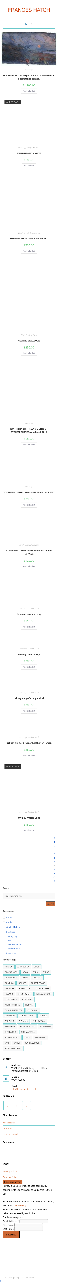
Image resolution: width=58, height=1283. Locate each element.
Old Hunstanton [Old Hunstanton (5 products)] (14, 1010)
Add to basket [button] (29, 91)
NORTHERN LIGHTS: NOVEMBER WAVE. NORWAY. (29, 492)
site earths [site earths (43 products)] (10, 1032)
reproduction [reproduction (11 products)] (27, 1026)
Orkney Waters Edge (29, 817)
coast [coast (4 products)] (25, 977)
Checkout (8, 1128)
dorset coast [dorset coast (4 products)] (38, 983)
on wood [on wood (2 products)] (10, 1015)
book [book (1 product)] (25, 972)
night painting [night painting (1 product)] (12, 1004)
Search (50, 903)
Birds (38, 147)
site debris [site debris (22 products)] (45, 1026)
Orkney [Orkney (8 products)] (43, 1015)
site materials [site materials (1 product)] (12, 1037)
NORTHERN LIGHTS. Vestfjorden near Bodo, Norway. (29, 552)
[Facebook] (7, 1105)
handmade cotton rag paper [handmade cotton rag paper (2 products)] (34, 988)
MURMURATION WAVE (29, 153)
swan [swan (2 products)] (27, 1037)
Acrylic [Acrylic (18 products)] (9, 966)
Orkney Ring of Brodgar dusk (29, 698)
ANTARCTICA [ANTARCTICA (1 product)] (23, 966)
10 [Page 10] (54, 877)
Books (9, 917)
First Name (9, 1224)
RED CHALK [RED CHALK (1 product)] (10, 1026)
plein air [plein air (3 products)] (23, 1021)
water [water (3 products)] (17, 1043)
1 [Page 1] (54, 842)
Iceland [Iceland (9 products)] (9, 994)
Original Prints (13, 927)
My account (9, 1122)
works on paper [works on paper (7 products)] (13, 1048)
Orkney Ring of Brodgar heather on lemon (29, 742)
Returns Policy (10, 1177)
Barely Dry (30, 147)
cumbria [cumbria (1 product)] (9, 983)
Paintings (29, 69)
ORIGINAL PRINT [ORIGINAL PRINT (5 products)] (26, 1015)
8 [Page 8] (54, 869)
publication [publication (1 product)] (39, 1021)
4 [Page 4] (54, 853)
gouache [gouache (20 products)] (9, 988)
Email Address (11, 1221)
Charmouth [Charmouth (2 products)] (11, 977)
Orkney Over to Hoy (29, 654)
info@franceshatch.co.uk (23, 1089)
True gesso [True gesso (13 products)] (40, 1037)
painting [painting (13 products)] (9, 1021)
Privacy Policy (10, 1171)
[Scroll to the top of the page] (0, 1281)
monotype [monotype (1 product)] (27, 999)
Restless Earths (15, 944)
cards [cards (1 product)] (46, 972)
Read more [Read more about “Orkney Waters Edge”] (29, 830)
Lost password (10, 1134)
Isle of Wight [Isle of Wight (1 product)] (24, 994)
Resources (11, 953)
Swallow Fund (31, 335)
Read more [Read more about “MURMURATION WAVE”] (29, 165)
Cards (9, 922)
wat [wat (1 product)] (7, 1043)
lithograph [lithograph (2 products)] (11, 999)
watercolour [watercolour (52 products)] (32, 1043)
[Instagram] (17, 1105)
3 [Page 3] (54, 849)
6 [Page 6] (54, 861)
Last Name (8, 1228)
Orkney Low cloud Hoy (29, 614)
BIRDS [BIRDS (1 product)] (36, 966)
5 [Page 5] (54, 857)
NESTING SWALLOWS (29, 340)
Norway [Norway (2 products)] (29, 1004)
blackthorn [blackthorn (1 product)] (11, 972)
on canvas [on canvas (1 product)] (33, 1010)
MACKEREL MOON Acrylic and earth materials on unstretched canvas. (29, 77)
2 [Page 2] (54, 845)
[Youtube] (26, 1105)
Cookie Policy (19, 1205)
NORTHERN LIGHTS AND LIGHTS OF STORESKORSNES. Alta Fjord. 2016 (29, 430)
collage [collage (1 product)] (37, 977)
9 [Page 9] (54, 873)
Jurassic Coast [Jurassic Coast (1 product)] (43, 994)
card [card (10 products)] (35, 972)
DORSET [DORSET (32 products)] (22, 983)
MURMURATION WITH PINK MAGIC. (29, 238)
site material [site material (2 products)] (28, 1032)
